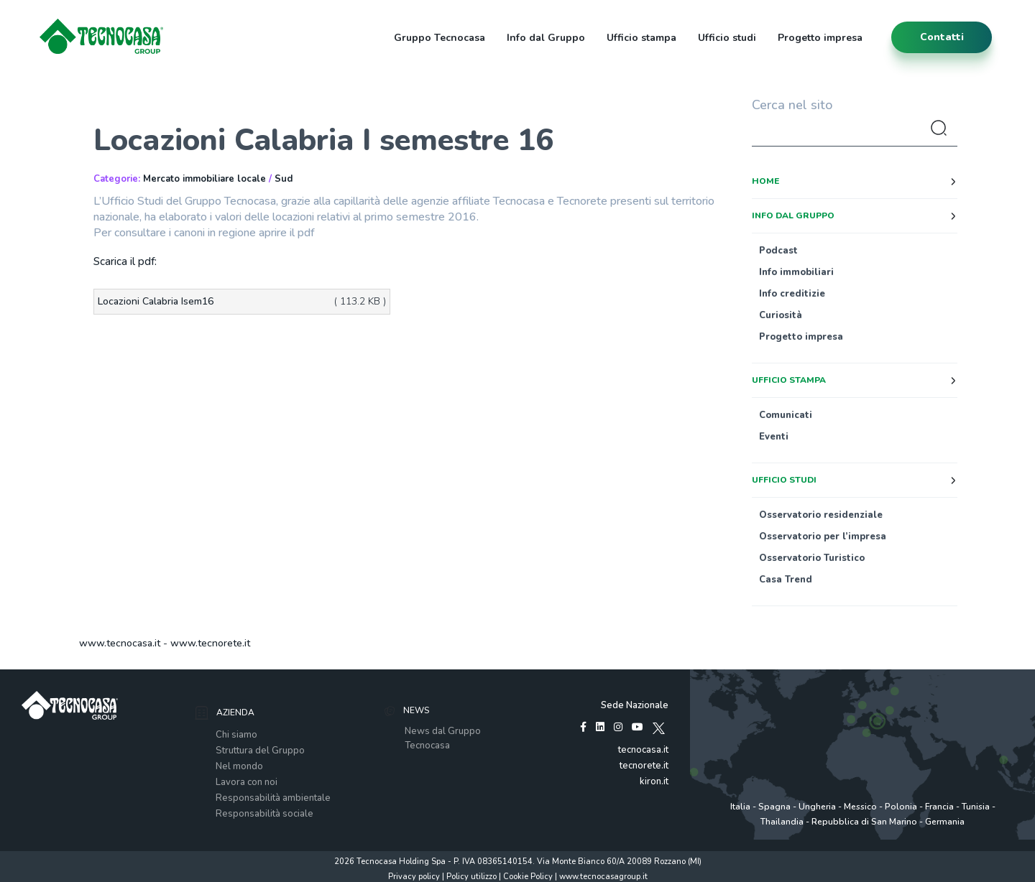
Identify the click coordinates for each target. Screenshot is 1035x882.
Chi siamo (236, 734)
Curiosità (780, 315)
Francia (939, 806)
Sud (284, 178)
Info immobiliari (796, 272)
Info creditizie (792, 293)
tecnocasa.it (643, 749)
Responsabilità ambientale (273, 798)
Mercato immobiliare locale (204, 178)
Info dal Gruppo (546, 38)
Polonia (901, 806)
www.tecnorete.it (210, 643)
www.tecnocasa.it (119, 643)
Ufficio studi (727, 38)
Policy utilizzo (471, 876)
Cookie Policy (528, 876)
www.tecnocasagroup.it (603, 876)
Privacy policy (414, 876)
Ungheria (817, 806)
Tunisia (976, 806)
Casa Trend (785, 579)
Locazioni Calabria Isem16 (155, 301)
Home (765, 181)
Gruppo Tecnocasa (439, 38)
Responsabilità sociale (264, 813)
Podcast (778, 250)
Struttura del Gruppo (260, 750)
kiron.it (654, 781)
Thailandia (782, 821)
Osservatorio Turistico (812, 558)
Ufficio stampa (641, 38)
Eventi (773, 436)
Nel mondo (239, 766)
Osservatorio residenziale (821, 515)
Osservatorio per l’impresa (822, 536)
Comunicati (785, 415)
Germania (945, 821)
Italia (740, 806)
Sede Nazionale (634, 705)
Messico (860, 806)
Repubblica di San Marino (864, 821)
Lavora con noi (246, 782)
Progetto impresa (820, 38)
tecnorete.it (644, 765)
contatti (942, 37)
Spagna (774, 806)
